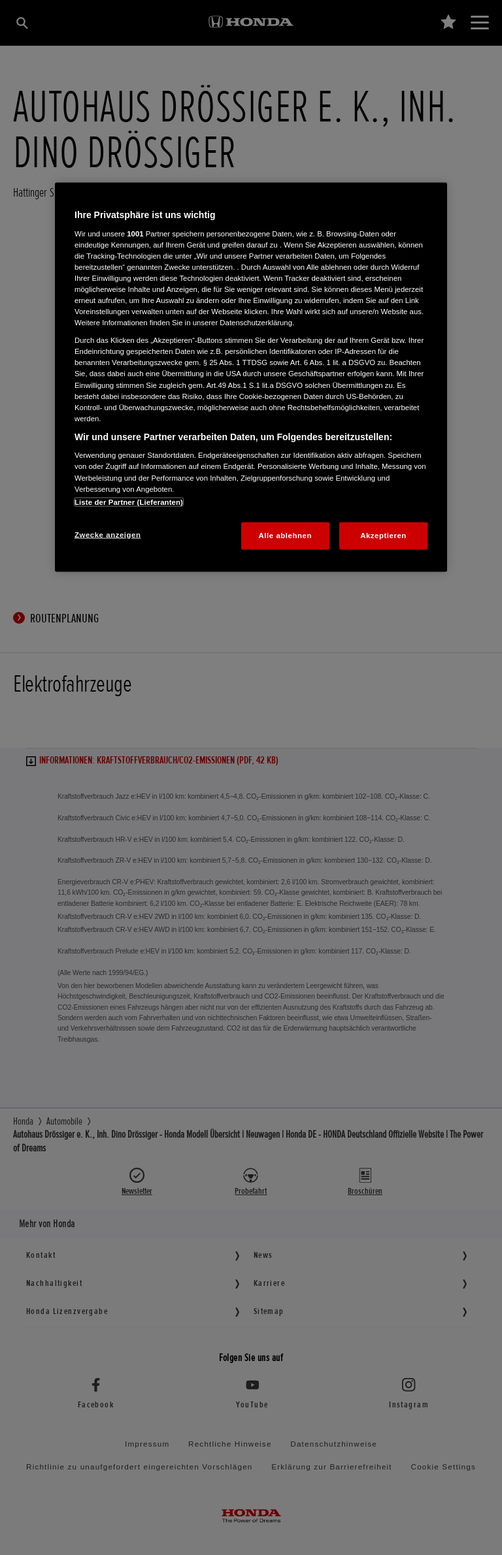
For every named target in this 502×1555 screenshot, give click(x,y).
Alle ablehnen (285, 535)
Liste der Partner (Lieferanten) (129, 501)
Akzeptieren (383, 535)
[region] (251, 377)
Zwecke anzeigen (108, 534)
